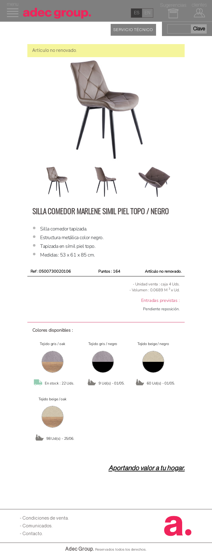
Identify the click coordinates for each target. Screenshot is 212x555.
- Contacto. (31, 533)
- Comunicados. (36, 526)
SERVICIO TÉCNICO (133, 30)
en (147, 13)
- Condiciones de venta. (44, 518)
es (136, 13)
